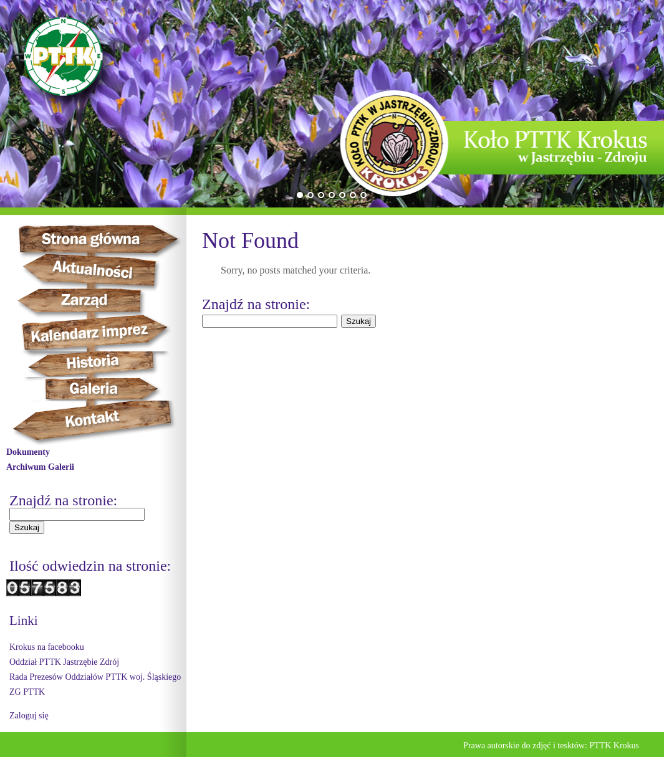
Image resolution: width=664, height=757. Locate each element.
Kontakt (99, 423)
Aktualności (97, 270)
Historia (106, 364)
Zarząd (94, 301)
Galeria (93, 389)
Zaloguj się (29, 715)
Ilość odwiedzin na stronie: (90, 566)
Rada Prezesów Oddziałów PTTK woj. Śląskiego (95, 677)
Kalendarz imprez (100, 333)
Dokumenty (28, 452)
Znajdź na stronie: (63, 500)
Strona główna (109, 239)
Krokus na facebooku (46, 647)
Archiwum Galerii (40, 467)
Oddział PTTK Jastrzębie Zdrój (64, 662)
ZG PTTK (27, 692)
